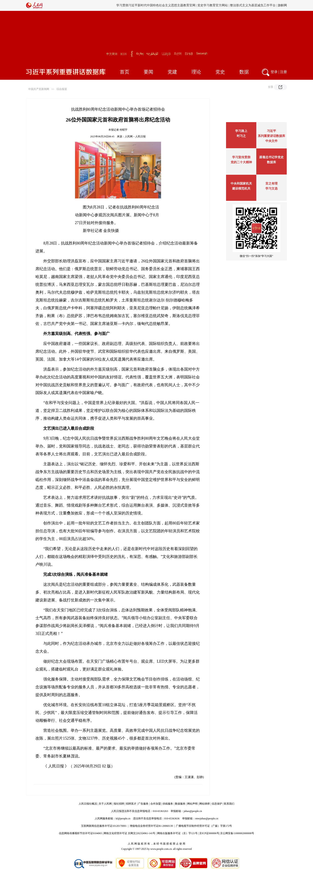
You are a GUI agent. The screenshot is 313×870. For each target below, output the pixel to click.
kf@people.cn (123, 818)
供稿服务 (168, 803)
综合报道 (62, 89)
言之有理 (271, 183)
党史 (220, 72)
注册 (283, 72)
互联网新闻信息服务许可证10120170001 (104, 825)
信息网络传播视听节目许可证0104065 (80, 833)
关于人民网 (105, 803)
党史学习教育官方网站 (213, 5)
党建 (172, 72)
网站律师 (204, 803)
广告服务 (143, 803)
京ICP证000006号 (209, 833)
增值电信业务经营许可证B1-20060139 (151, 825)
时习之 (241, 136)
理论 (196, 72)
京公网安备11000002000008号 (237, 833)
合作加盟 (155, 803)
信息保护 (217, 803)
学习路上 (241, 131)
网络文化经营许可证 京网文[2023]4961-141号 (129, 833)
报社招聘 (119, 803)
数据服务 (180, 803)
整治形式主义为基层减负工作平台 (253, 5)
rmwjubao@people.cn (206, 818)
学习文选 (271, 188)
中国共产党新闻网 (38, 89)
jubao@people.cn (193, 811)
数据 (244, 72)
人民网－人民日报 (135, 136)
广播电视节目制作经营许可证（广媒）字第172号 (204, 825)
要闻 (148, 72)
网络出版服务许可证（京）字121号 (177, 833)
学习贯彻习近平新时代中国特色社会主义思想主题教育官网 (155, 5)
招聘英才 (131, 803)
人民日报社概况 (88, 803)
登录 (274, 72)
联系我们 (229, 803)
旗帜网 (282, 5)
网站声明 (192, 803)
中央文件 (271, 141)
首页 (124, 72)
